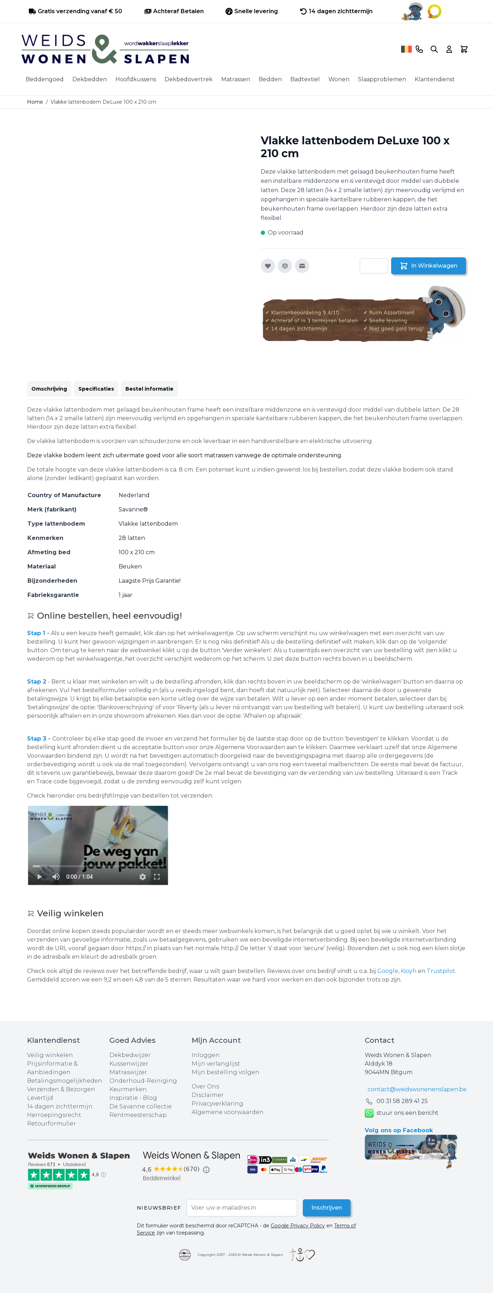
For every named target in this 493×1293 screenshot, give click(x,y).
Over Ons (205, 1086)
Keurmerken (128, 1089)
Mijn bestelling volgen (225, 1072)
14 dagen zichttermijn (60, 1106)
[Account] (449, 49)
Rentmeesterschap (138, 1115)
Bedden (270, 79)
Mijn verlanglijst (216, 1063)
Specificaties (96, 389)
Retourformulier (51, 1123)
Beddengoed (45, 79)
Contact (379, 1040)
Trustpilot (441, 971)
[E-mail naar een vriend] (302, 266)
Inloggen (206, 1055)
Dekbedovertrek (189, 79)
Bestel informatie (149, 389)
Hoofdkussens (135, 79)
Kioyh (409, 971)
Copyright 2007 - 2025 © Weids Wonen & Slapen (240, 1254)
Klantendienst (435, 79)
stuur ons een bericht (401, 1113)
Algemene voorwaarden (228, 1112)
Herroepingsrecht (54, 1115)
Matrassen (235, 79)
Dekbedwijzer (130, 1055)
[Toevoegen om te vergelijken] (285, 266)
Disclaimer (208, 1095)
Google (387, 971)
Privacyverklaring (217, 1103)
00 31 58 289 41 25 (402, 1101)
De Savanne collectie (140, 1106)
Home (35, 102)
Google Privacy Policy (298, 1225)
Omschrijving (49, 389)
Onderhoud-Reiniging (143, 1080)
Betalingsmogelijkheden (64, 1080)
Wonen (338, 79)
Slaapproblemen (382, 79)
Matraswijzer (128, 1072)
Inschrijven (326, 1207)
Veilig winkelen (50, 1055)
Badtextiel (305, 79)
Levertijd (40, 1097)
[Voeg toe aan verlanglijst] (268, 266)
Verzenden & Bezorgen (61, 1089)
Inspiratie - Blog (133, 1097)
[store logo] (209, 49)
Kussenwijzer (128, 1063)
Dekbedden (89, 79)
